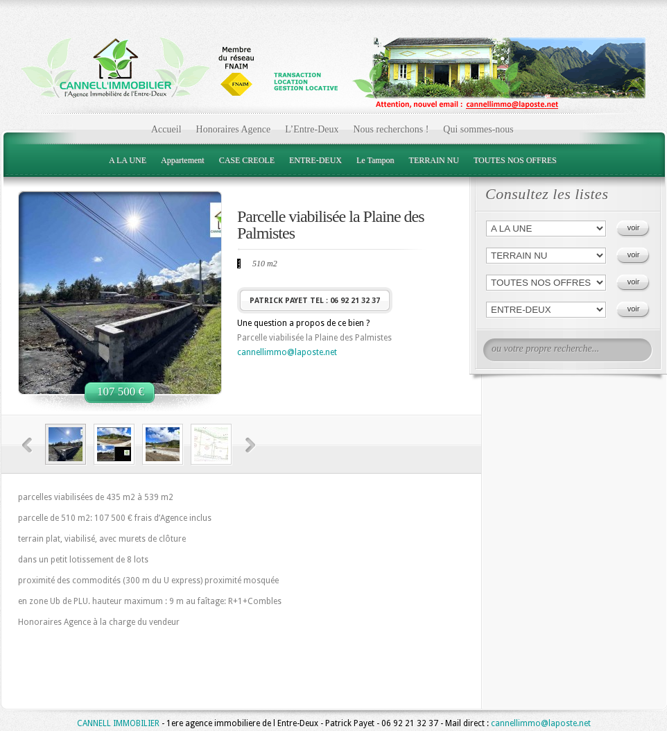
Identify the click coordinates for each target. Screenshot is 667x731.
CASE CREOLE (247, 160)
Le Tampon (375, 160)
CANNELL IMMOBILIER (118, 723)
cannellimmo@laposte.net (287, 352)
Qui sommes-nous (478, 129)
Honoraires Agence (233, 129)
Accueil (166, 129)
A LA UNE (127, 160)
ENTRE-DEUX (315, 160)
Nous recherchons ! (390, 129)
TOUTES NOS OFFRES (515, 160)
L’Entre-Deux (311, 129)
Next (250, 446)
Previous (27, 446)
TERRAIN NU (434, 160)
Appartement (183, 160)
